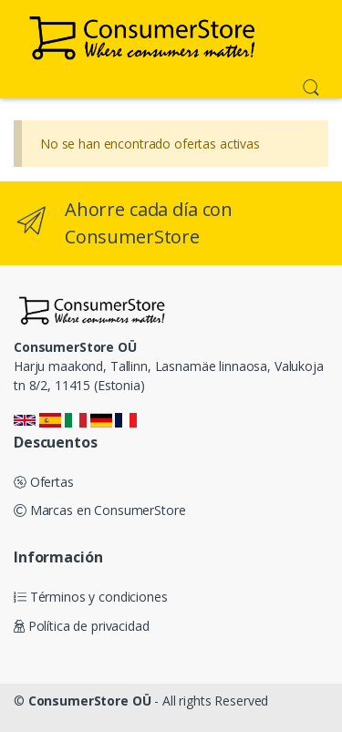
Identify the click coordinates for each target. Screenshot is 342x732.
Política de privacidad (82, 625)
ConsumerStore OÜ (89, 700)
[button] (311, 85)
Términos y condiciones (91, 596)
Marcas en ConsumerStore (99, 510)
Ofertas (44, 481)
